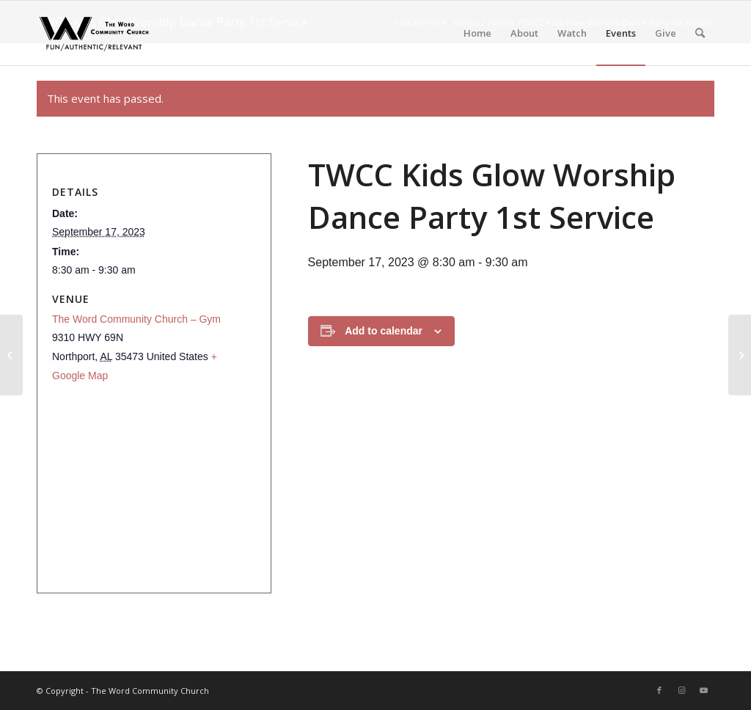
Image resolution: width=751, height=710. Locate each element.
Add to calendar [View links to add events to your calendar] (383, 331)
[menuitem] (477, 33)
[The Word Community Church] (94, 33)
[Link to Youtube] (703, 690)
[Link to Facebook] (659, 690)
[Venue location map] (150, 484)
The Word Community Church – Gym (136, 319)
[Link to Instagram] (681, 690)
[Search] (700, 33)
